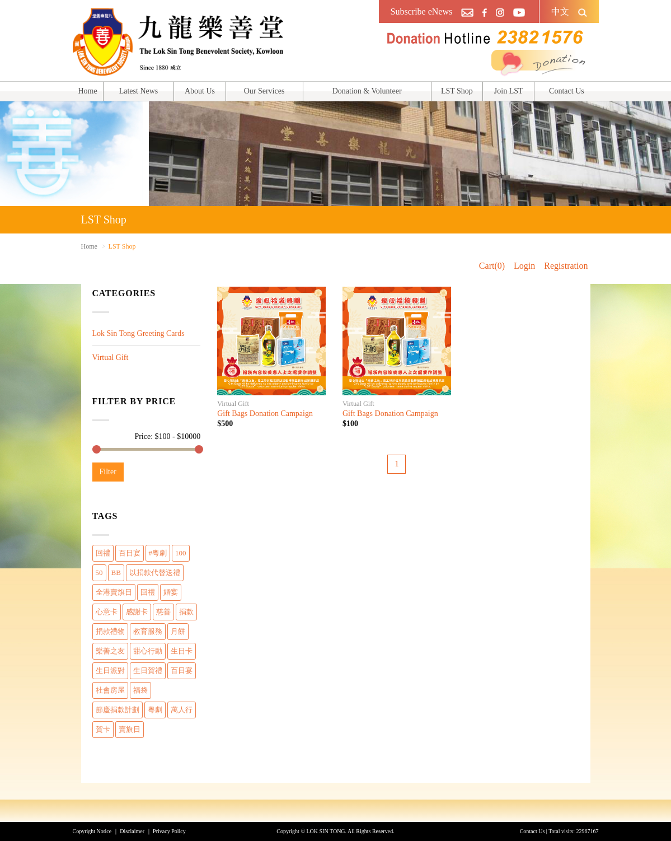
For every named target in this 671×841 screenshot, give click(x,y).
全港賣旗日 (114, 592)
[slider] (96, 449)
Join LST (508, 91)
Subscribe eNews (422, 11)
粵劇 (155, 709)
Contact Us (566, 91)
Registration (566, 265)
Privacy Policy (169, 831)
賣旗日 (129, 729)
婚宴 (170, 592)
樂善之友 (110, 651)
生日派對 (110, 670)
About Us (200, 91)
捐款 (186, 612)
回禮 (103, 553)
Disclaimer (132, 831)
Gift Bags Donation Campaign (265, 413)
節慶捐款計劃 (117, 709)
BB (116, 572)
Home (87, 91)
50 (99, 572)
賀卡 (103, 729)
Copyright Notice (92, 831)
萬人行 (182, 709)
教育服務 (147, 631)
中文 (560, 11)
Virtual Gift (110, 357)
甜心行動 (147, 651)
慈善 (163, 612)
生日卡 (182, 651)
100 (180, 553)
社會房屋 (110, 690)
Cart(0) (492, 265)
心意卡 (107, 612)
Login (524, 265)
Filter (108, 472)
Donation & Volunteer (367, 91)
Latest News (138, 91)
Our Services (264, 91)
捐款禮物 (110, 631)
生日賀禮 (147, 670)
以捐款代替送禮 (154, 572)
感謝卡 (137, 612)
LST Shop (457, 91)
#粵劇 (158, 553)
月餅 (178, 631)
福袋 (140, 690)
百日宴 (129, 553)
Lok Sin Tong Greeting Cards (138, 333)
